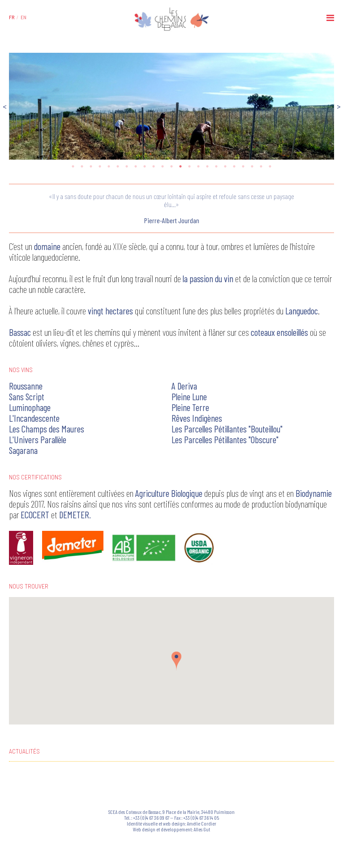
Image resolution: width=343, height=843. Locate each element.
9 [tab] (144, 166)
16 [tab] (207, 166)
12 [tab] (171, 166)
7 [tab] (126, 166)
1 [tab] (73, 166)
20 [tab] (243, 166)
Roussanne (26, 386)
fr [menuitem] (11, 17)
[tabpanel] (171, 106)
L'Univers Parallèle (37, 439)
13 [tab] (180, 166)
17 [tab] (216, 166)
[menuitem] (11, 17)
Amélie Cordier (201, 823)
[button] (176, 661)
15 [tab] (198, 166)
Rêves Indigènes (197, 418)
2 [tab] (81, 166)
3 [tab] (90, 166)
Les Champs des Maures (46, 429)
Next (338, 106)
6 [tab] (117, 166)
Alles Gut (201, 829)
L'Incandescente (34, 418)
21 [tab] (252, 166)
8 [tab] (135, 166)
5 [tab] (108, 166)
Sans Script (26, 396)
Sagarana (23, 450)
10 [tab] (153, 166)
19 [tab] (234, 166)
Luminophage (30, 407)
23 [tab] (270, 166)
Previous (4, 106)
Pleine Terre (190, 407)
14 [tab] (189, 166)
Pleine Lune (189, 396)
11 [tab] (162, 166)
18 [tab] (225, 166)
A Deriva (184, 386)
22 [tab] (261, 166)
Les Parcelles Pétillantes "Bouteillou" (227, 429)
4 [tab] (99, 166)
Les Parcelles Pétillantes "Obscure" (225, 439)
